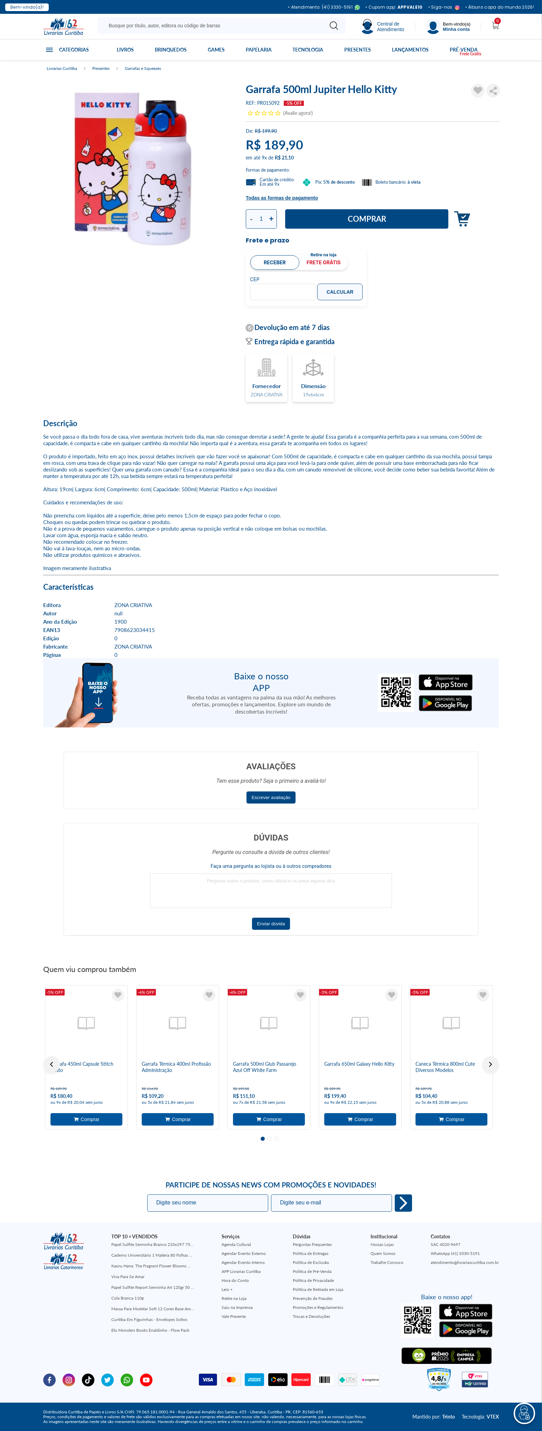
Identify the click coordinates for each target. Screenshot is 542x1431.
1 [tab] (263, 1139)
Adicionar (460, 219)
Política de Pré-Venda (312, 1271)
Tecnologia (307, 50)
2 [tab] (270, 1139)
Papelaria (259, 50)
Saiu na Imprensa (237, 1307)
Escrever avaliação (271, 797)
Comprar (367, 218)
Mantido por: (433, 1417)
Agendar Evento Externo (244, 1253)
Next (490, 1064)
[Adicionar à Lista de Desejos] (478, 91)
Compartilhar (493, 91)
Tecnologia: (480, 1417)
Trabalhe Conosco (387, 1262)
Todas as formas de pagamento (282, 198)
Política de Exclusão (311, 1262)
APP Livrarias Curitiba (241, 1271)
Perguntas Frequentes (312, 1244)
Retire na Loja (234, 1298)
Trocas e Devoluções (311, 1316)
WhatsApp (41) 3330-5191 (455, 1253)
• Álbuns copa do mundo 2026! (499, 7)
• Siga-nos (444, 7)
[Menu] (448, 26)
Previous (51, 1064)
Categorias (74, 50)
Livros (125, 50)
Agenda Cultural (236, 1244)
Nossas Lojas (382, 1244)
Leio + (227, 1289)
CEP (255, 279)
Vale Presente (234, 1316)
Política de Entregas (310, 1253)
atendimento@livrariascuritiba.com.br (465, 1262)
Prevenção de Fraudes (313, 1298)
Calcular (340, 292)
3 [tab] (276, 1139)
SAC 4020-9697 (445, 1244)
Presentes (357, 50)
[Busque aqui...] (212, 25)
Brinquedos (171, 50)
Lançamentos (410, 50)
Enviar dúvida (271, 923)
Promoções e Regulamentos (318, 1307)
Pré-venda (464, 50)
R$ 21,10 (284, 157)
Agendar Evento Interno (243, 1262)
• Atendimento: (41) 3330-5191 (324, 7)
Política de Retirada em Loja (318, 1289)
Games (216, 50)
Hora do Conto (235, 1280)
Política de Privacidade (313, 1280)
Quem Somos (383, 1253)
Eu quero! (403, 1203)
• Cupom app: (394, 7)
